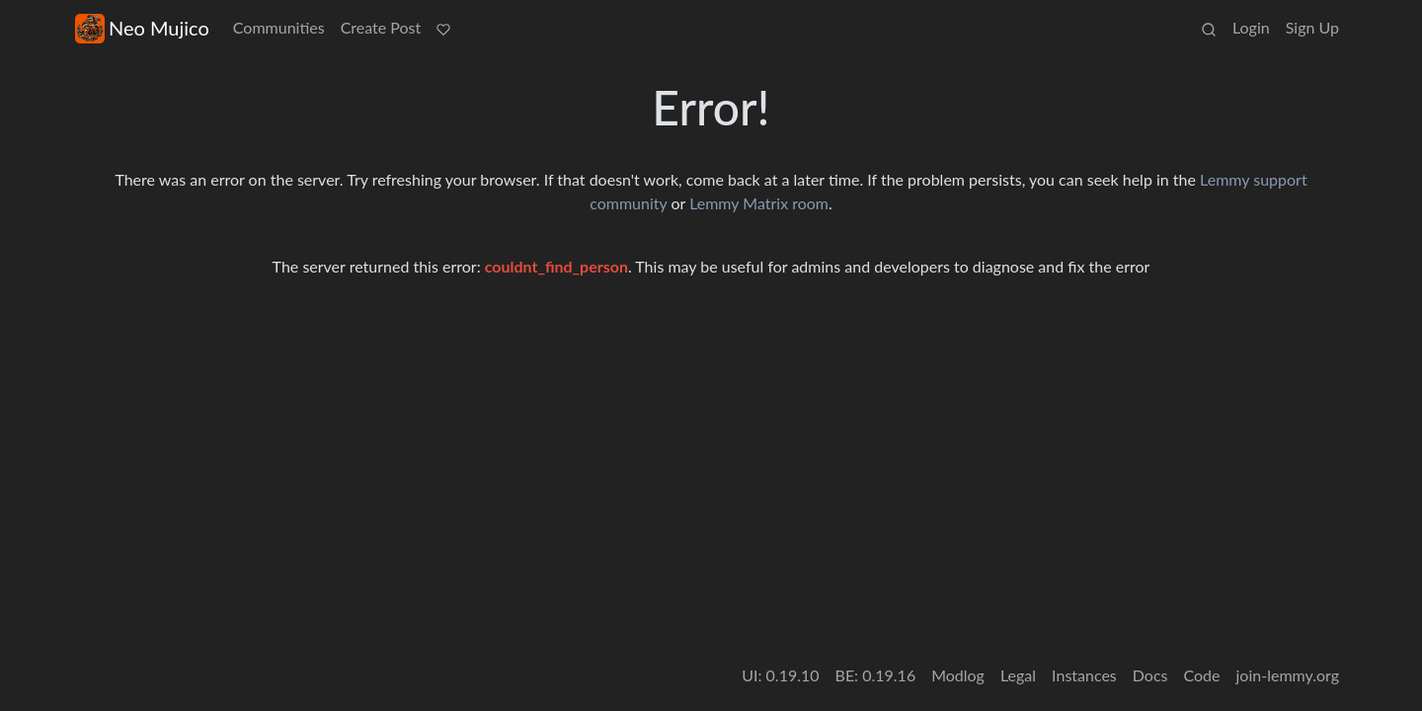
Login (1251, 27)
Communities (279, 27)
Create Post (381, 27)
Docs (1150, 675)
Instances (1084, 675)
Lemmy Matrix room (759, 203)
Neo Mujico (142, 28)
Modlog (958, 675)
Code (1202, 675)
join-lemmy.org (1287, 675)
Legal (1018, 675)
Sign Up (1312, 27)
